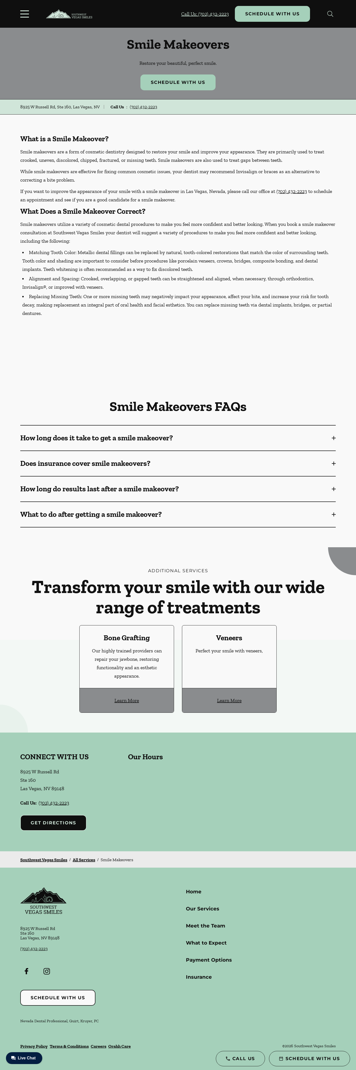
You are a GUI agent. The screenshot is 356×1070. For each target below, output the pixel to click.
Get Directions (53, 823)
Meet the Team (205, 926)
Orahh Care (119, 1046)
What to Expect (206, 943)
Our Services (202, 909)
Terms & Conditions (69, 1046)
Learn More (126, 700)
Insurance (199, 977)
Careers (98, 1046)
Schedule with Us (272, 14)
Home (193, 892)
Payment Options (209, 960)
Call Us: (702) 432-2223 (205, 14)
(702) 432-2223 (143, 107)
